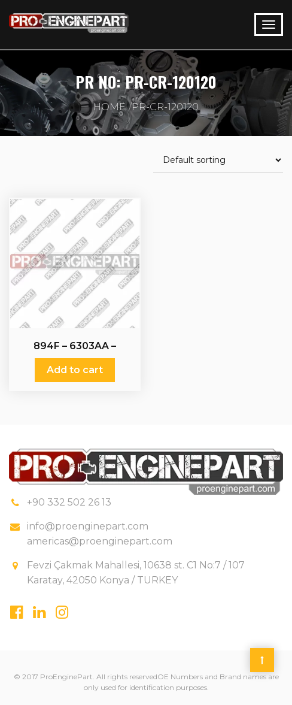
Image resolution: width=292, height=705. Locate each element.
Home (109, 107)
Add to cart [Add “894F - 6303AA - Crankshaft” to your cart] (75, 370)
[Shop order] (218, 160)
